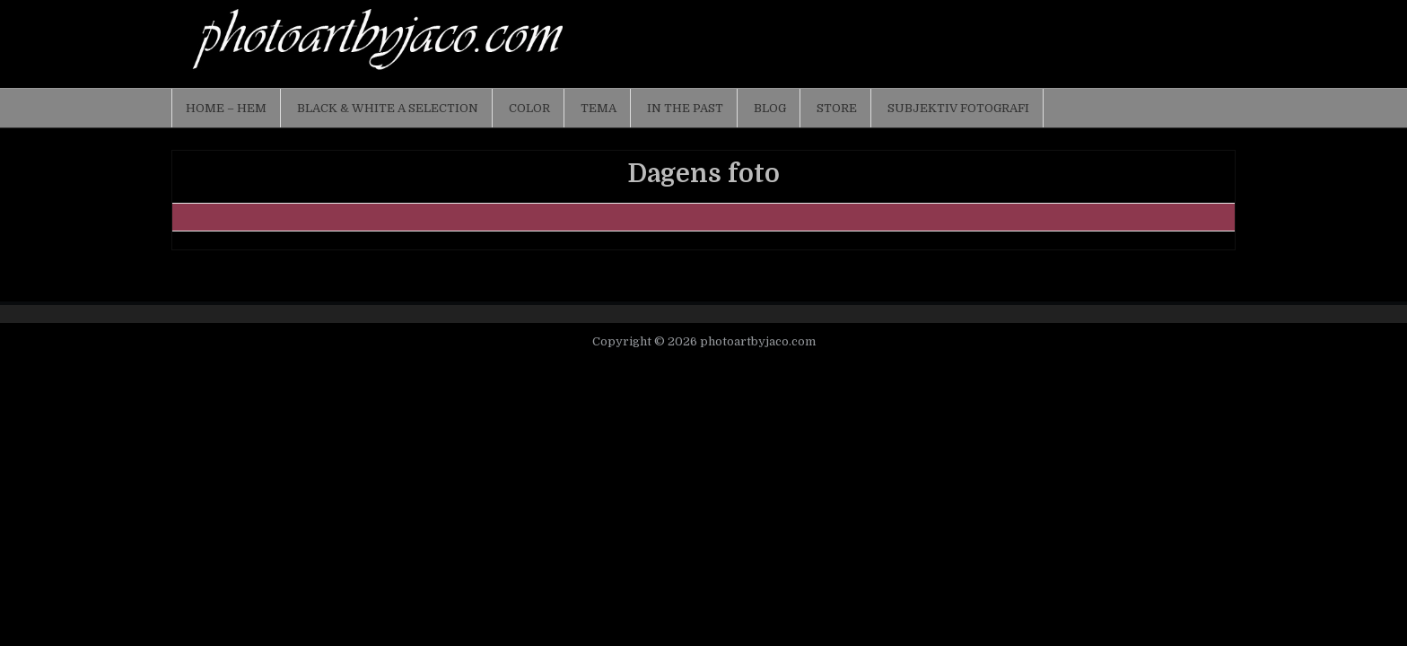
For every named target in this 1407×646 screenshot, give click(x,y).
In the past (685, 108)
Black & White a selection (387, 108)
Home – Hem (226, 108)
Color (529, 108)
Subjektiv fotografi (958, 108)
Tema (598, 108)
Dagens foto (703, 174)
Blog (770, 108)
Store (837, 108)
